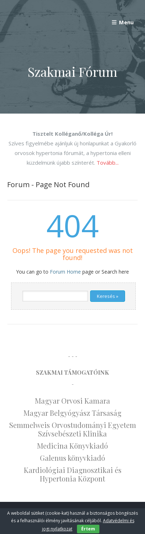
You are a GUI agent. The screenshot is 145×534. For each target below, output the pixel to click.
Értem (88, 529)
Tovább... (108, 162)
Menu (122, 22)
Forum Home (65, 271)
